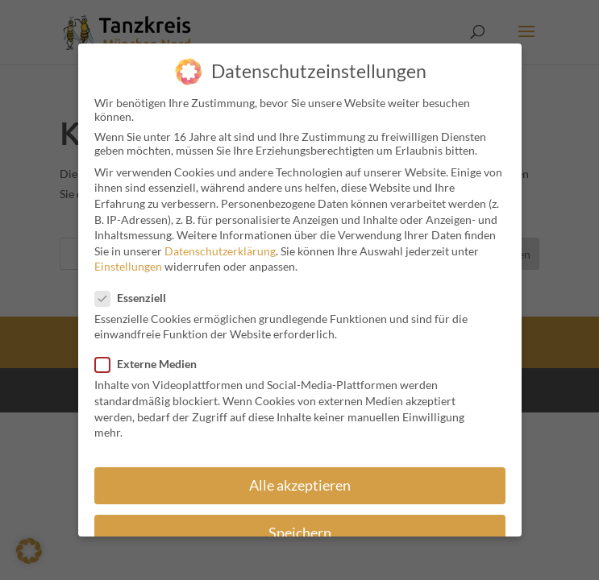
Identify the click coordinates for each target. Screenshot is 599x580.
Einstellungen (128, 258)
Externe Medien (152, 355)
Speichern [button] (299, 524)
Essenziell (137, 289)
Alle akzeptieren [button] (300, 477)
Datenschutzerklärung (220, 243)
